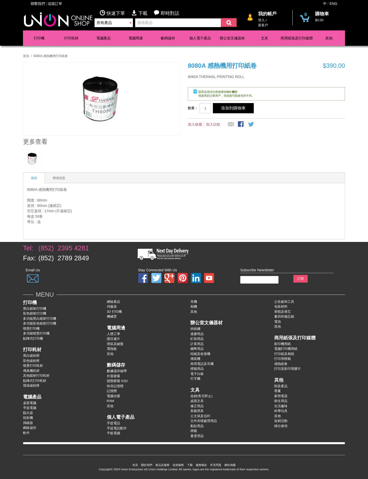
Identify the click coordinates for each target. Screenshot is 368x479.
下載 (142, 13)
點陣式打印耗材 (34, 381)
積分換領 (281, 426)
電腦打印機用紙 (285, 349)
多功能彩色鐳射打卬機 (39, 323)
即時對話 (166, 13)
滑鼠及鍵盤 (115, 344)
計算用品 (197, 344)
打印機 (39, 38)
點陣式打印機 (33, 338)
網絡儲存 (29, 428)
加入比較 (213, 124)
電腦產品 (103, 38)
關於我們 (146, 464)
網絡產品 (113, 302)
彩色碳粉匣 (31, 361)
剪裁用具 (197, 411)
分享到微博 (251, 124)
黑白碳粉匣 (31, 356)
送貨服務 (178, 464)
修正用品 (197, 406)
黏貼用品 (197, 426)
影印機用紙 (282, 344)
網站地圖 (230, 464)
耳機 (193, 302)
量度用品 (197, 436)
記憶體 (112, 391)
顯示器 (28, 413)
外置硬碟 (113, 376)
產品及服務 (162, 464)
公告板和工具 (284, 302)
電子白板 (197, 374)
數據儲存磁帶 (117, 371)
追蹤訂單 (55, 4)
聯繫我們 (38, 4)
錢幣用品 (197, 349)
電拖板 (112, 349)
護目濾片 (113, 339)
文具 (264, 38)
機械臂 (112, 316)
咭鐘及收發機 (200, 354)
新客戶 (263, 25)
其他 (328, 38)
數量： (193, 108)
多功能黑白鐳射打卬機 (39, 318)
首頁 (26, 56)
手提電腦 (29, 408)
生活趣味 (281, 406)
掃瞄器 (28, 423)
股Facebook (241, 124)
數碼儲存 (168, 38)
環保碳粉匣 (31, 385)
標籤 (193, 431)
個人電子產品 (200, 38)
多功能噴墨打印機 (36, 333)
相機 (193, 306)
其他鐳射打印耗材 (36, 375)
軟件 (26, 433)
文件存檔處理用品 (203, 421)
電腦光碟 (113, 396)
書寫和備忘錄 (284, 316)
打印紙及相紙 (284, 354)
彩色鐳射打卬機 (34, 313)
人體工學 (113, 334)
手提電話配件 (117, 428)
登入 (261, 20)
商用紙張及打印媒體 (297, 38)
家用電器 (281, 396)
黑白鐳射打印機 (34, 308)
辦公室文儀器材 (232, 38)
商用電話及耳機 (202, 364)
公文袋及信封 (200, 416)
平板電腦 (113, 433)
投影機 (28, 418)
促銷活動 (281, 421)
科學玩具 (281, 411)
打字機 (195, 379)
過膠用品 (197, 334)
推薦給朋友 (231, 124)
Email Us (33, 270)
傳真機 (195, 359)
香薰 (277, 391)
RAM (110, 401)
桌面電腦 (29, 403)
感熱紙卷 (281, 364)
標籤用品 (197, 369)
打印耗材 (71, 38)
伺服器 (112, 306)
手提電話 (113, 423)
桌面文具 (197, 401)
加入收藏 (195, 124)
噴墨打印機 (31, 328)
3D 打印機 (114, 312)
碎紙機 (195, 329)
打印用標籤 (282, 359)
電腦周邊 (136, 38)
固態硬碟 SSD (117, 381)
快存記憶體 (115, 386)
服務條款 (201, 464)
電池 (277, 322)
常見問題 (215, 464)
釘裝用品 (197, 339)
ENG (333, 4)
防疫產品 (281, 386)
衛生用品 (281, 401)
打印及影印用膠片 (287, 369)
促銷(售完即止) (201, 396)
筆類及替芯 (282, 312)
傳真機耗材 (31, 371)
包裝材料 (281, 306)
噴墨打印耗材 (33, 365)
